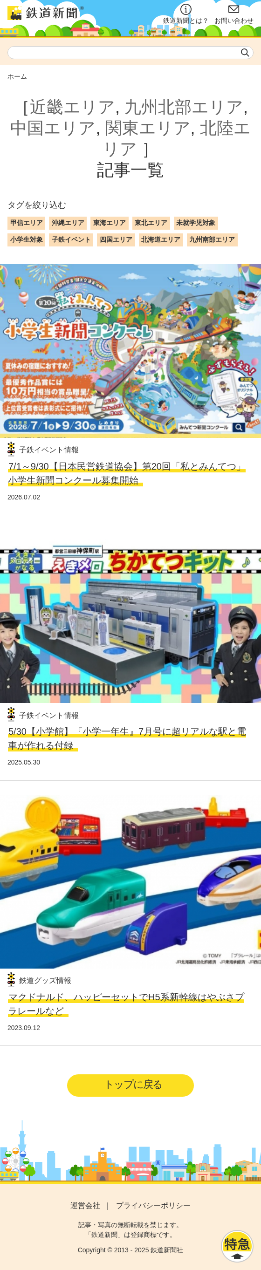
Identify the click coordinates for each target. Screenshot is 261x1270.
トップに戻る (133, 1084)
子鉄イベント (71, 239)
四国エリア (116, 239)
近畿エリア (72, 106)
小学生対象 (26, 239)
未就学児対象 (195, 222)
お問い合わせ (234, 14)
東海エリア (109, 222)
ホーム (17, 76)
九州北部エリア (183, 106)
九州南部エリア (212, 239)
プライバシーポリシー (153, 1205)
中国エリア (53, 127)
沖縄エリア (68, 222)
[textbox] (130, 52)
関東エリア (148, 127)
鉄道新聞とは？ (186, 14)
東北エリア (151, 222)
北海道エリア (160, 239)
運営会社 (85, 1205)
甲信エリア (26, 222)
